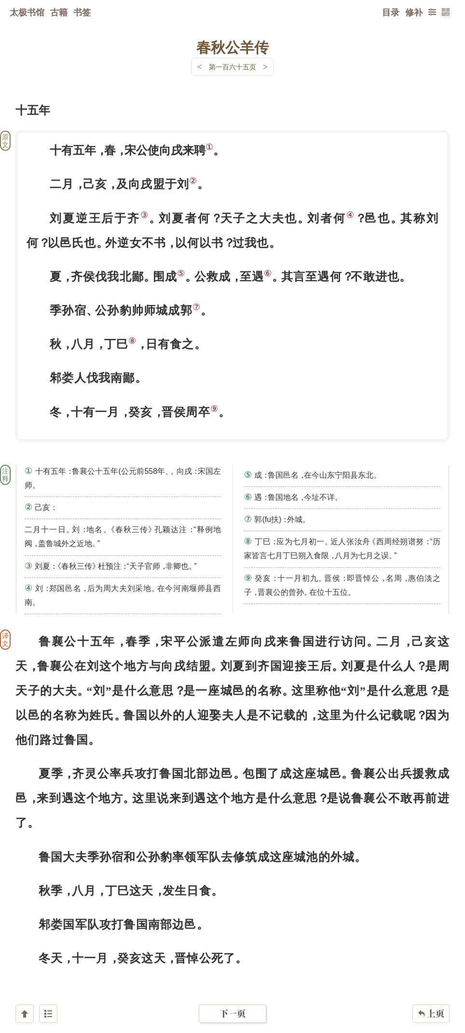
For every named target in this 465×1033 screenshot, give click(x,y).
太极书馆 (27, 12)
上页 (431, 975)
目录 (390, 12)
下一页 (232, 975)
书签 (82, 12)
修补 (414, 12)
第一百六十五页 (232, 67)
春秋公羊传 (232, 46)
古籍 (59, 12)
